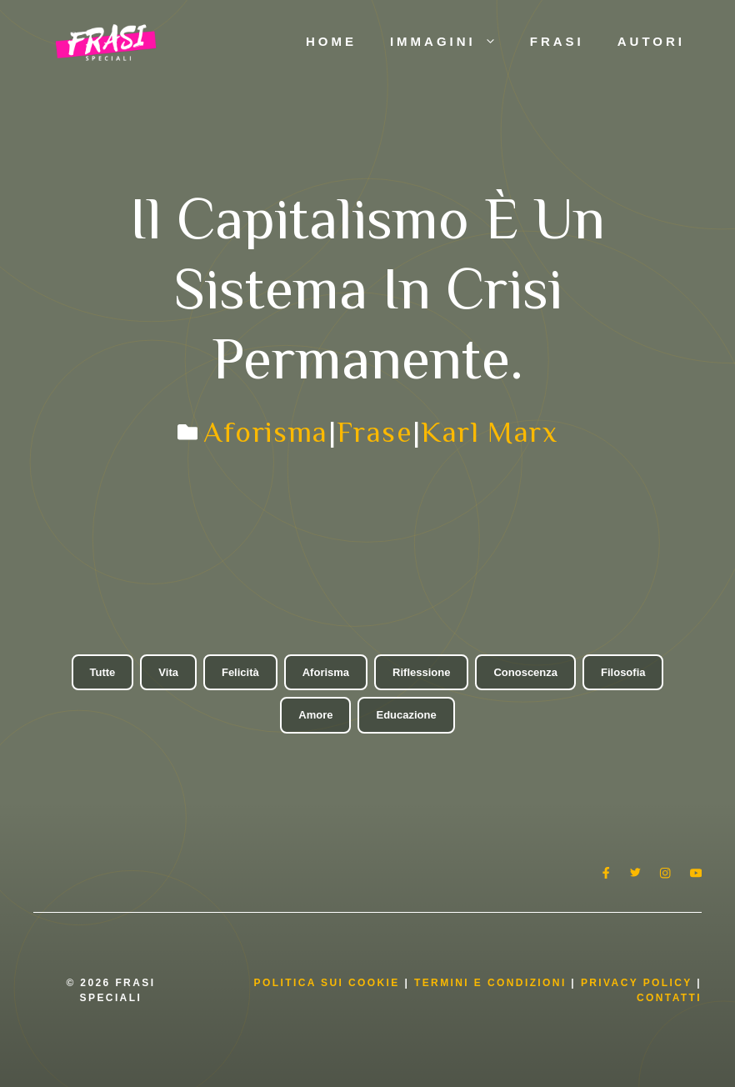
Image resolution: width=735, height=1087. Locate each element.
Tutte (103, 672)
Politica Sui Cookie (327, 983)
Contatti (669, 998)
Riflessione (421, 672)
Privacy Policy (639, 983)
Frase (374, 431)
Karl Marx (489, 431)
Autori (651, 41)
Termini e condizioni (490, 983)
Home (331, 41)
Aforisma (265, 431)
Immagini (451, 42)
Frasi (557, 41)
